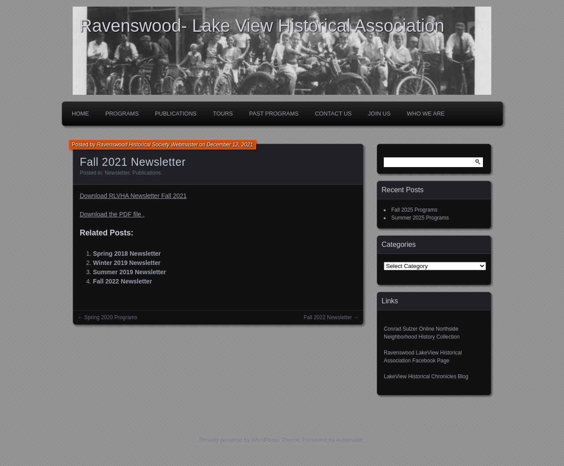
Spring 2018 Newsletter (127, 253)
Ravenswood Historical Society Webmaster (147, 145)
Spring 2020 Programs (110, 317)
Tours (223, 113)
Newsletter (117, 173)
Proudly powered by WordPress (239, 439)
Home (80, 113)
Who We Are (426, 113)
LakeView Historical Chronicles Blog (426, 376)
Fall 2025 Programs (414, 210)
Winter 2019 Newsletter (126, 262)
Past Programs (274, 113)
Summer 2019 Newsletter (129, 272)
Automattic (349, 439)
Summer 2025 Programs (420, 218)
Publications (176, 113)
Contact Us (333, 113)
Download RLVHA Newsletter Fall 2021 (133, 195)
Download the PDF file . (112, 214)
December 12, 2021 (230, 145)
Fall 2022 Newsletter (122, 281)
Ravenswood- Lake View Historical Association (262, 25)
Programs (122, 113)
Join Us (379, 113)
